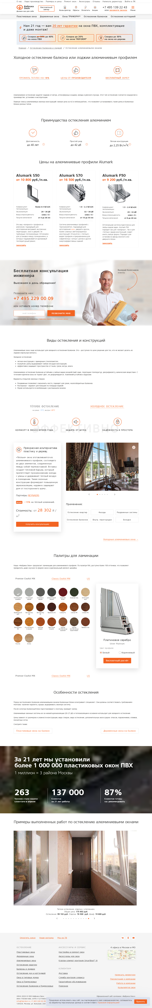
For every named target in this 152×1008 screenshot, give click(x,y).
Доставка (63, 973)
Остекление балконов (95, 16)
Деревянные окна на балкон (120, 730)
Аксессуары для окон (69, 956)
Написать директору (112, 1)
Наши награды (46, 937)
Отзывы (96, 1)
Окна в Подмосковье (27, 981)
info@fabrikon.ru (23, 1001)
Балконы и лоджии (26, 969)
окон (73, 229)
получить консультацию (37, 524)
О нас (19, 1)
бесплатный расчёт (117, 660)
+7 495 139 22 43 (115, 7)
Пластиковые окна (27, 16)
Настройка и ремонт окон (71, 952)
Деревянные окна (49, 16)
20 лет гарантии (65, 26)
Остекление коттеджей (123, 16)
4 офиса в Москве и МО (123, 947)
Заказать (21, 245)
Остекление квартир (27, 965)
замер (117, 78)
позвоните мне (61, 313)
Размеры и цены (54, 1)
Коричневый (128, 652)
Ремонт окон (70, 1)
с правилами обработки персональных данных (53, 319)
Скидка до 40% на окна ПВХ (40, 37)
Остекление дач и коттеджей (31, 973)
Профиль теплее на (34, 78)
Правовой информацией (108, 1003)
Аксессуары (84, 1)
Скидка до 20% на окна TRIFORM (76, 37)
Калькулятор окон (127, 987)
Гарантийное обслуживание (72, 981)
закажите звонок (118, 10)
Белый (106, 652)
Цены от (76, 78)
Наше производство (33, 1)
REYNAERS (33, 495)
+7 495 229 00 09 (34, 298)
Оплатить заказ (28, 937)
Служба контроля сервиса (71, 977)
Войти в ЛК (130, 1)
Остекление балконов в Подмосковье (35, 986)
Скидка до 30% (115, 37)
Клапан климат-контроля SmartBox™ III (78, 960)
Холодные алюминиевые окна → (120, 539)
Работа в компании (125, 983)
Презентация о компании (122, 979)
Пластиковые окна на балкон (33, 730)
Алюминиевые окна (26, 960)
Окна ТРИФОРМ (71, 16)
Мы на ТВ (62, 937)
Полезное (63, 986)
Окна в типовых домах (28, 977)
